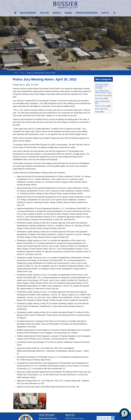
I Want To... (105, 12)
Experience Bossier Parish (86, 12)
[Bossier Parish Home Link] (15, 12)
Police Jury (44, 12)
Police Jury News (101, 106)
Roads (97, 112)
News (22, 73)
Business (68, 12)
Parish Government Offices (75, 418)
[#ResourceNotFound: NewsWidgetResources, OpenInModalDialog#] (30, 401)
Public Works (99, 109)
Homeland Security (101, 95)
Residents (57, 12)
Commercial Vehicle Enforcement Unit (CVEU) (102, 86)
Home (16, 73)
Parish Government (28, 12)
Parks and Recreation (102, 101)
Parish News (99, 98)
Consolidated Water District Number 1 (102, 92)
